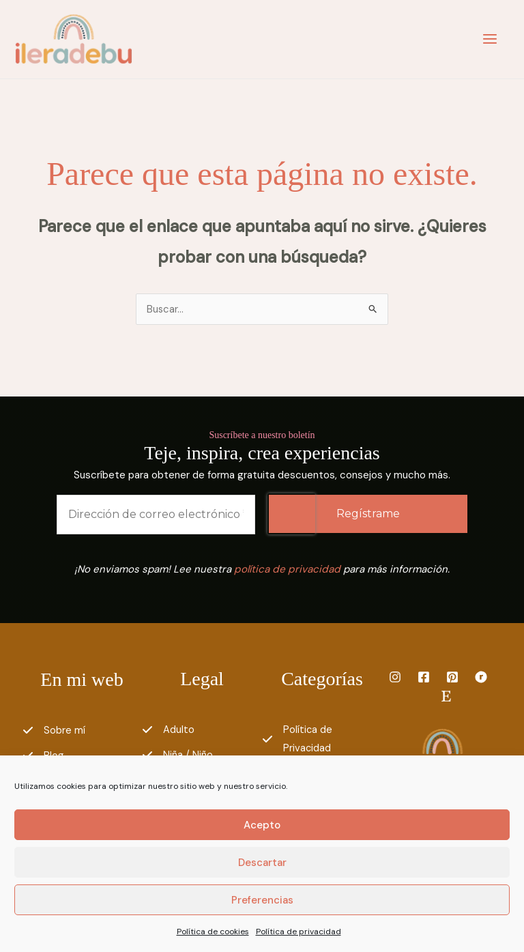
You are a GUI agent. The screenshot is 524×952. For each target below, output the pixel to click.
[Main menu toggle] (486, 40)
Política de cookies (213, 931)
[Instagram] (395, 680)
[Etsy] (446, 699)
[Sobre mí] (54, 733)
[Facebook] (424, 680)
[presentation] (291, 516)
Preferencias (262, 900)
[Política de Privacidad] (322, 742)
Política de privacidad (298, 931)
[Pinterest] (452, 680)
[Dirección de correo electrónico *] (156, 517)
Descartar (262, 862)
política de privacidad (287, 572)
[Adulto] (168, 732)
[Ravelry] (481, 680)
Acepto (262, 825)
